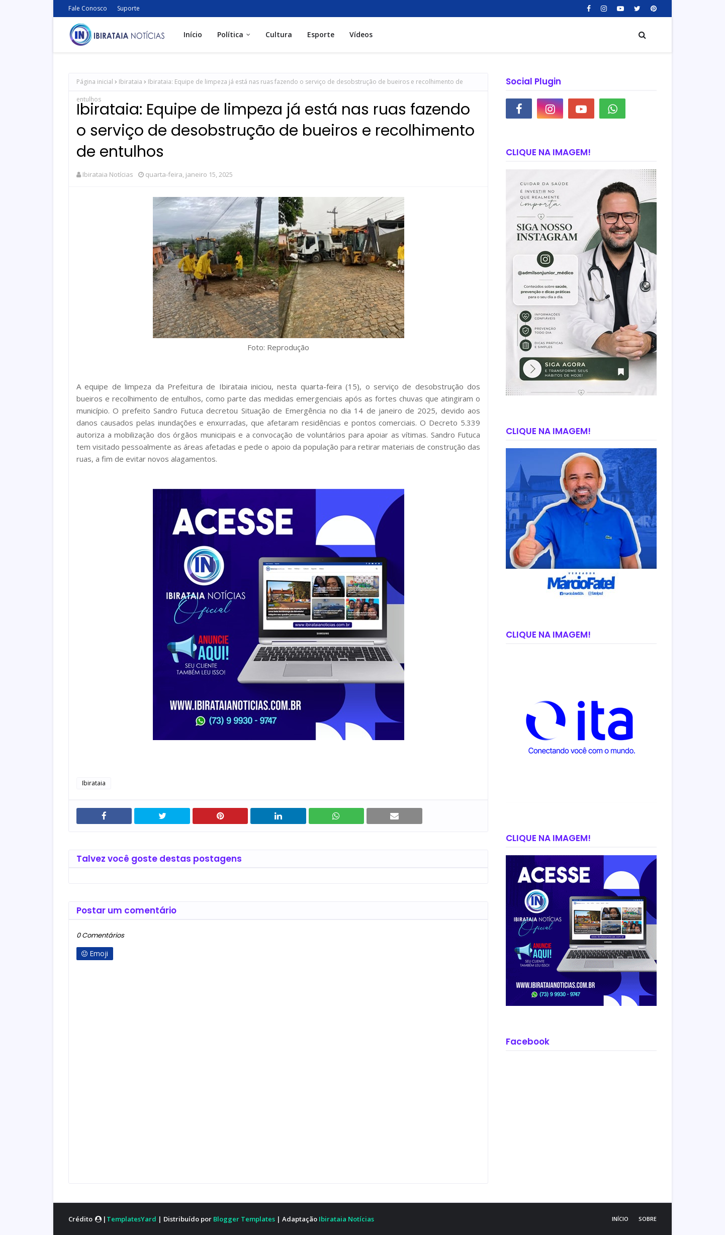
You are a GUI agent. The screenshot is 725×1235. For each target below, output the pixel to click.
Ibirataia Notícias (107, 174)
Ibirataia (130, 81)
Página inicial (94, 81)
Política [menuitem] (230, 34)
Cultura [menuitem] (278, 34)
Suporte (128, 8)
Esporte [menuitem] (320, 34)
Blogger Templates (244, 1218)
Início (620, 1218)
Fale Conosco (87, 8)
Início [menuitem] (193, 34)
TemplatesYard (131, 1218)
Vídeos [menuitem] (361, 34)
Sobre (648, 1218)
